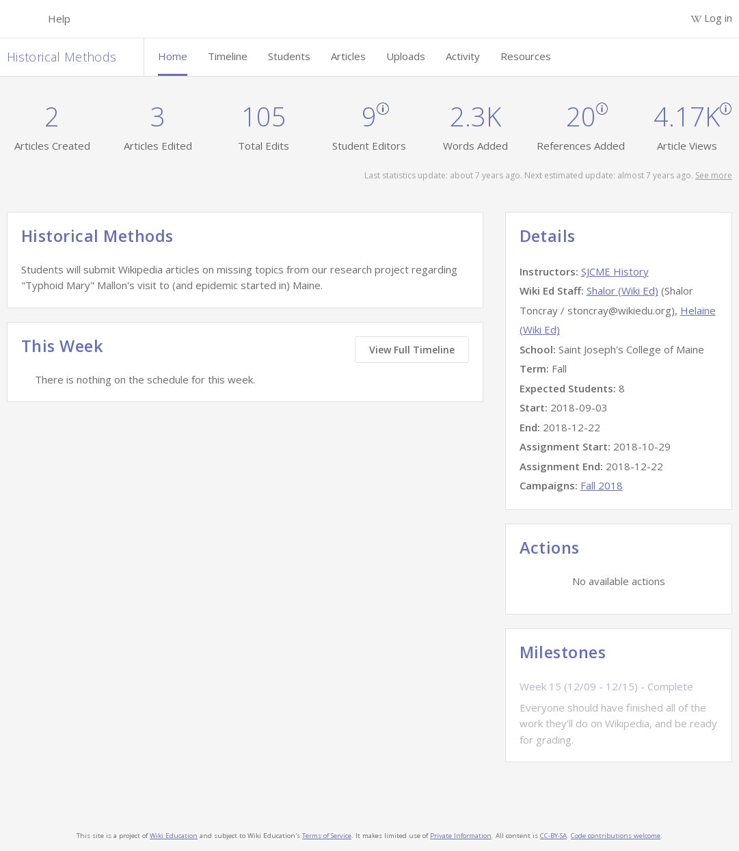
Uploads (405, 56)
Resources (525, 56)
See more (713, 175)
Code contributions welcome (615, 835)
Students (289, 56)
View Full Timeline (412, 349)
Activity (463, 56)
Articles (348, 56)
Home (172, 56)
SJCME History (615, 271)
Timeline (227, 56)
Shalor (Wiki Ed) (622, 290)
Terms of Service (326, 835)
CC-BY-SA (553, 835)
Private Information (461, 835)
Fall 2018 (601, 485)
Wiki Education (174, 835)
